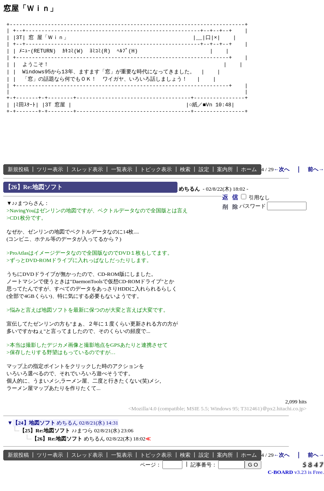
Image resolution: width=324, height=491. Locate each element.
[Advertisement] (151, 151)
